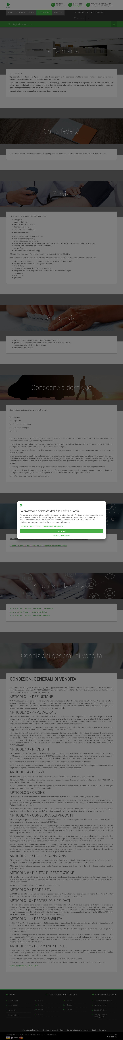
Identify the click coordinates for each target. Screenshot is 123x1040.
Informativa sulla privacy (53, 526)
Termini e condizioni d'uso (31, 526)
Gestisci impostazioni (61, 535)
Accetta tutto (61, 531)
